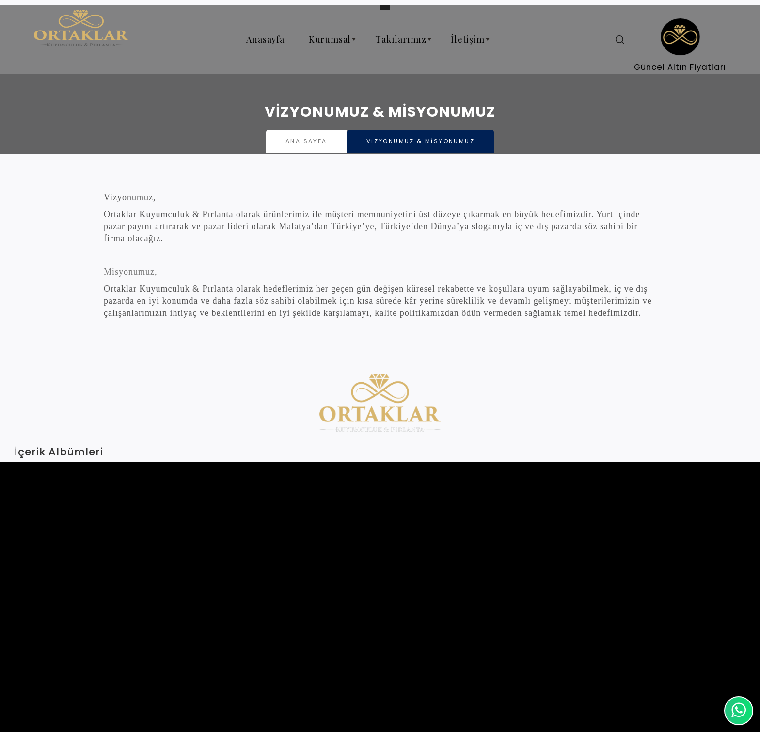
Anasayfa (265, 39)
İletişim (471, 43)
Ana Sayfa (306, 141)
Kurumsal (334, 43)
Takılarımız (404, 43)
